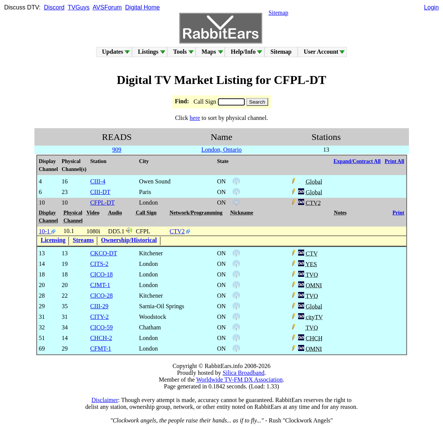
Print (398, 213)
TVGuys (79, 7)
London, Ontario (221, 149)
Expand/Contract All (357, 161)
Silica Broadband (243, 373)
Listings (148, 51)
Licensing (53, 240)
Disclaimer (105, 400)
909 (116, 149)
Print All (394, 161)
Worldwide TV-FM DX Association (239, 379)
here (195, 118)
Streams (83, 240)
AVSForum (107, 7)
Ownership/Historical (129, 240)
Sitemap (278, 12)
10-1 (47, 231)
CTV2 (177, 231)
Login (431, 7)
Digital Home (142, 7)
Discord (54, 7)
